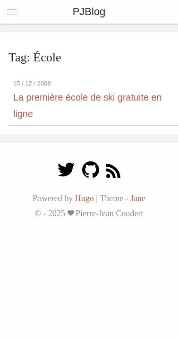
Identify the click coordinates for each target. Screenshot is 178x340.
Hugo (84, 198)
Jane (137, 198)
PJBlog (89, 11)
